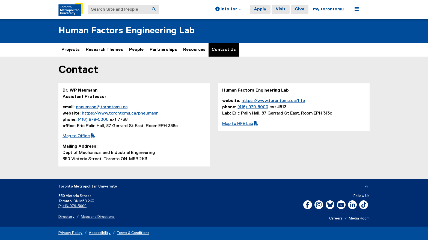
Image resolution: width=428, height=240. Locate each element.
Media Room (359, 218)
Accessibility (100, 233)
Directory (66, 217)
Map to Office (79, 136)
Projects (70, 50)
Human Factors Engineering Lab (126, 30)
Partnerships (163, 50)
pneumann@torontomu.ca (101, 107)
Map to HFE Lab (240, 124)
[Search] (153, 9)
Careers (336, 218)
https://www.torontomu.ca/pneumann (120, 113)
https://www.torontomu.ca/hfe (273, 101)
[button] (228, 9)
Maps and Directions (98, 217)
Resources (194, 50)
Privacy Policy (70, 233)
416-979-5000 (75, 206)
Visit (281, 9)
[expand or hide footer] (366, 186)
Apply (260, 9)
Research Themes (104, 50)
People (136, 50)
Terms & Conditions (133, 233)
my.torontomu (328, 9)
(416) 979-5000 (93, 120)
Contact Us (224, 50)
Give (299, 9)
